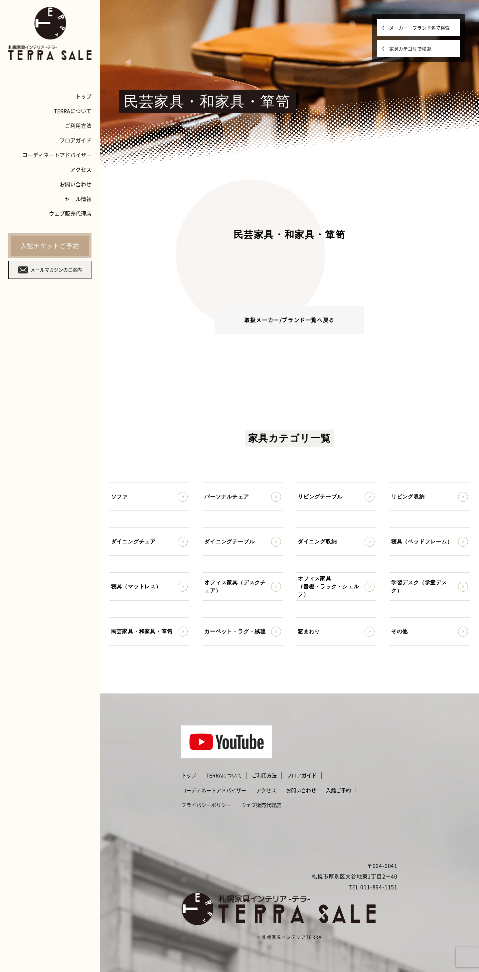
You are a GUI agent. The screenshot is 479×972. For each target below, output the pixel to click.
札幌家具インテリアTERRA (292, 937)
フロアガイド (75, 140)
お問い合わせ (75, 184)
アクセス (80, 169)
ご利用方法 (78, 125)
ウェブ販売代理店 (70, 213)
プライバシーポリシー (206, 805)
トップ (83, 96)
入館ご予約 (338, 790)
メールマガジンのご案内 (50, 270)
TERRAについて (72, 111)
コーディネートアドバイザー (56, 155)
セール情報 (78, 199)
